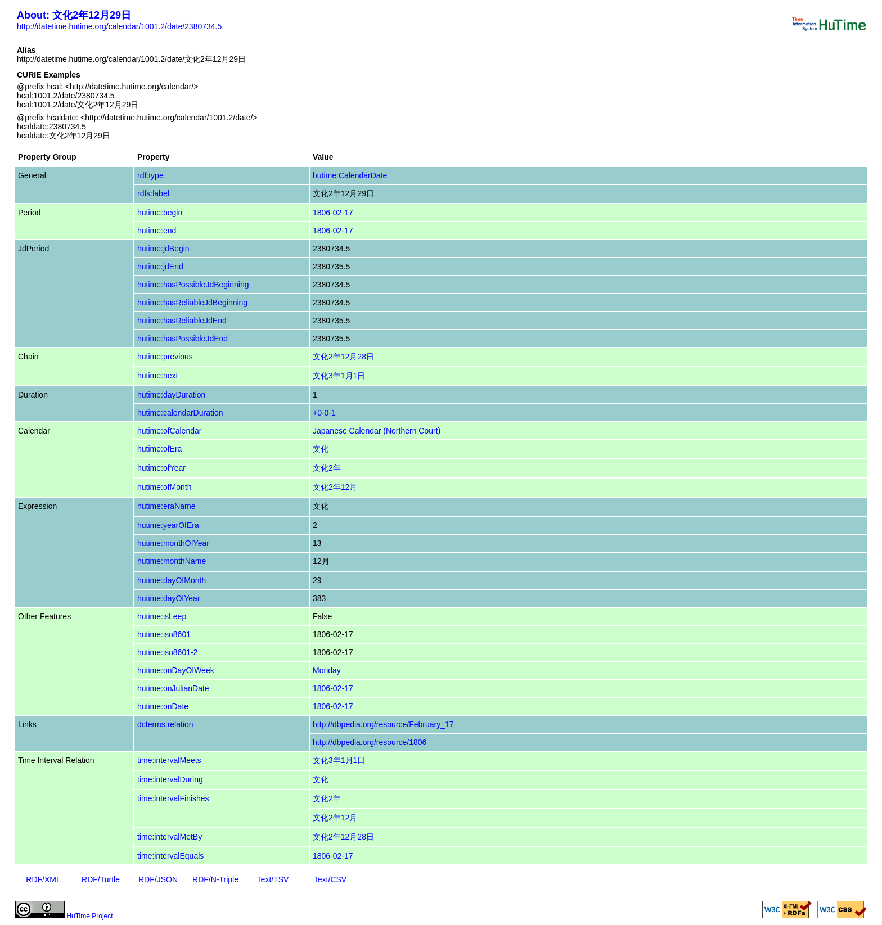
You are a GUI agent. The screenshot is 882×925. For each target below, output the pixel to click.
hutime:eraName (166, 506)
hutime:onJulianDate (173, 688)
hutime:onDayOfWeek (175, 670)
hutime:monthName (171, 561)
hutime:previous (165, 356)
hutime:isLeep (161, 616)
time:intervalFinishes (173, 798)
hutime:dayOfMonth (171, 580)
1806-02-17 (333, 212)
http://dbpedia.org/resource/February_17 (383, 724)
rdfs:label (153, 193)
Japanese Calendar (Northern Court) (376, 430)
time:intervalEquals (170, 855)
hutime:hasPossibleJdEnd (182, 338)
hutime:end (156, 230)
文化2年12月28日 (343, 356)
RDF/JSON (158, 879)
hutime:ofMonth (164, 486)
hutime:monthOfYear (173, 543)
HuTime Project (89, 916)
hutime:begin (159, 212)
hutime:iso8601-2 (167, 652)
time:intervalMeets (169, 760)
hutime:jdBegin (163, 248)
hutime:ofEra (159, 448)
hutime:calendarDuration (180, 412)
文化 (320, 448)
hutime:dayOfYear (168, 598)
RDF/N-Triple (215, 879)
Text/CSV (330, 879)
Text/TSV (273, 879)
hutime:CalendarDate (350, 175)
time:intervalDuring (170, 779)
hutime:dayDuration (171, 394)
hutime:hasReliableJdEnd (182, 320)
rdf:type (150, 175)
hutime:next (157, 375)
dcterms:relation (165, 724)
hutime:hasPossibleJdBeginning (193, 284)
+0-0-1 (324, 412)
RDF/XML (43, 879)
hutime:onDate (162, 706)
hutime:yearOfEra (168, 525)
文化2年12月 (335, 486)
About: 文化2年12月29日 (74, 15)
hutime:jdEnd (160, 266)
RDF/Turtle (101, 879)
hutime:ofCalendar (169, 430)
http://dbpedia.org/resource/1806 (369, 742)
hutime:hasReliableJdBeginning (192, 302)
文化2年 (327, 467)
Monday (327, 670)
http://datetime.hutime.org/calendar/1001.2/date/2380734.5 (119, 26)
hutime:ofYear (161, 467)
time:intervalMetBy (169, 836)
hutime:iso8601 (164, 634)
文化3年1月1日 (339, 375)
